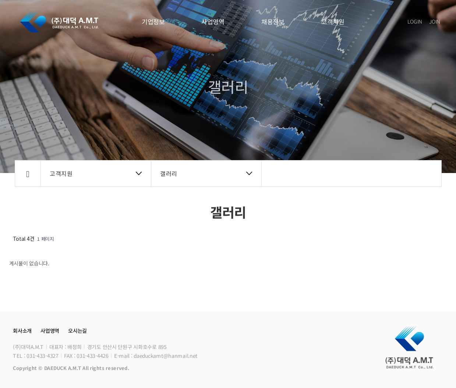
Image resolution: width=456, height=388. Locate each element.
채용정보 (272, 21)
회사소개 (22, 330)
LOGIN (414, 21)
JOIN (434, 21)
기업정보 (153, 21)
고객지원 (332, 21)
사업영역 (213, 21)
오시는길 (77, 330)
